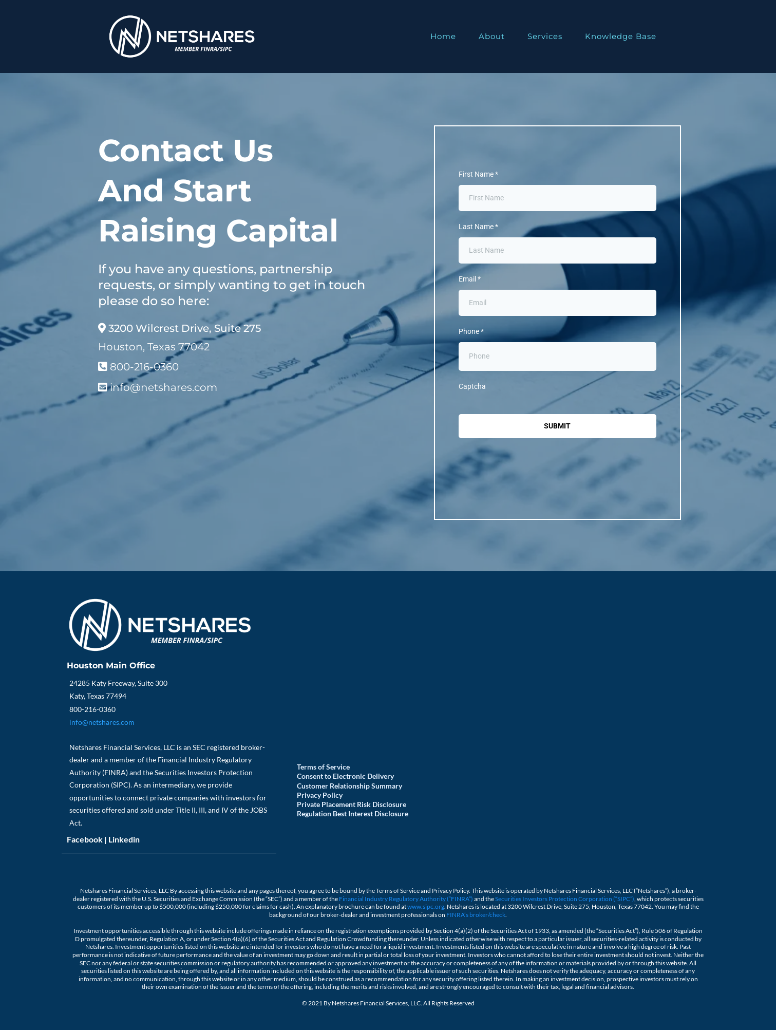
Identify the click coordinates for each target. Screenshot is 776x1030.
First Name (478, 174)
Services (544, 36)
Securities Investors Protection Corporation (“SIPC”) (564, 899)
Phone (471, 331)
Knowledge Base (620, 36)
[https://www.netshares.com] (181, 36)
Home (443, 36)
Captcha (472, 386)
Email (470, 279)
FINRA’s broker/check (475, 915)
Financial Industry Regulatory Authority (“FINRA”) (406, 899)
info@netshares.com (102, 722)
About (492, 36)
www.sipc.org (425, 906)
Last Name (478, 226)
